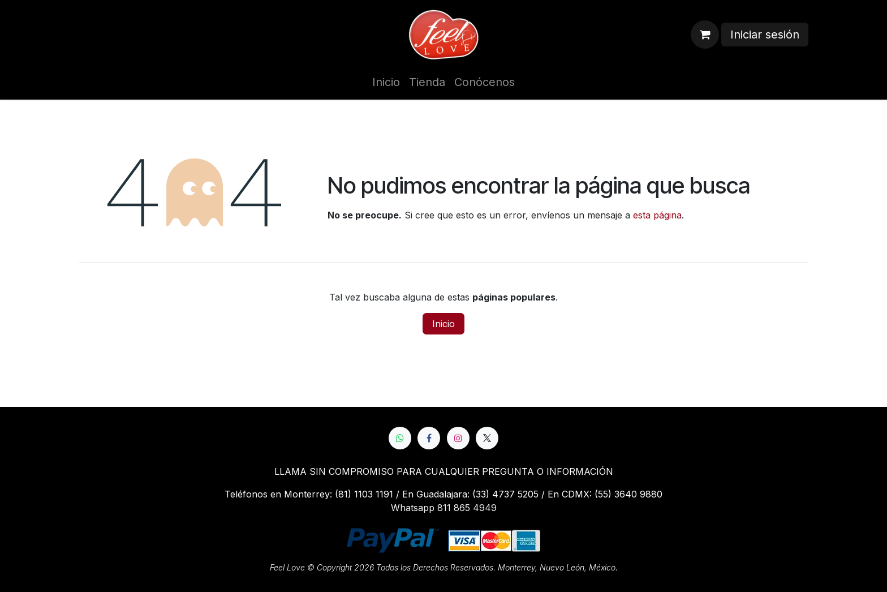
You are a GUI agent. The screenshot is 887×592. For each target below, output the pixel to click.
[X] (487, 438)
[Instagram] (458, 438)
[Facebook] (428, 438)
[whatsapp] (400, 438)
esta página (657, 215)
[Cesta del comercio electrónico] (705, 34)
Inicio (443, 323)
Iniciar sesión (764, 34)
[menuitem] (386, 82)
